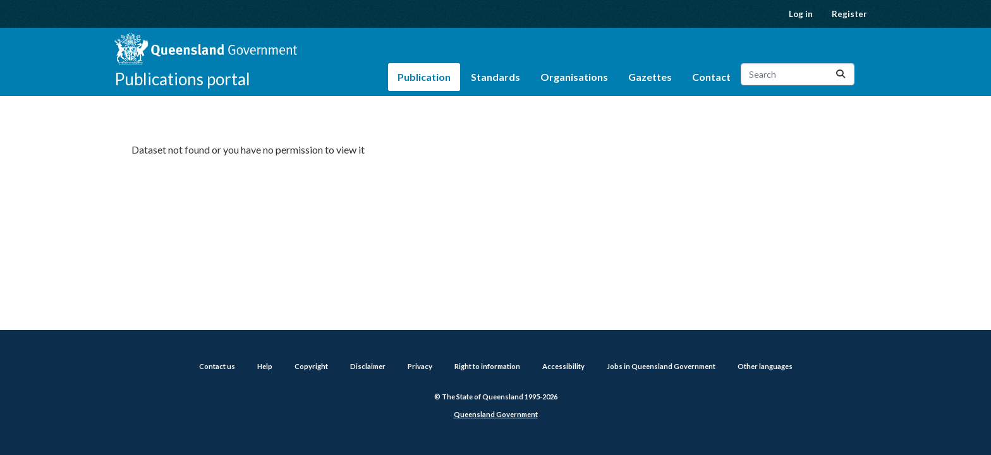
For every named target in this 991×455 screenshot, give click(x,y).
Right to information (487, 366)
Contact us (217, 366)
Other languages (765, 366)
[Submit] (840, 74)
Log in (801, 14)
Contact (711, 77)
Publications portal (182, 79)
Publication (424, 77)
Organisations (574, 77)
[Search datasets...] (797, 74)
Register (849, 14)
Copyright (311, 366)
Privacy (420, 366)
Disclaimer (368, 366)
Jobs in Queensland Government (661, 366)
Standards (495, 77)
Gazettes (650, 77)
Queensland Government (496, 414)
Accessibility (563, 366)
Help (264, 366)
